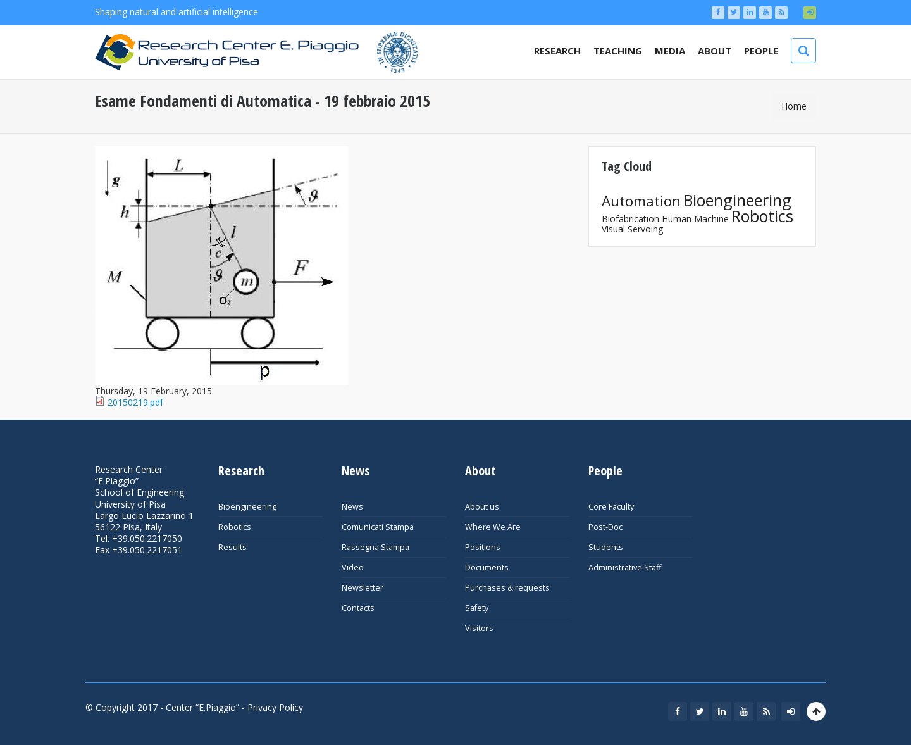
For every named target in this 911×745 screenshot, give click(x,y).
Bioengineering (737, 200)
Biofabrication (630, 219)
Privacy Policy (275, 707)
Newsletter (362, 587)
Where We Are (493, 527)
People (761, 50)
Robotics (762, 216)
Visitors (479, 628)
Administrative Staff (624, 567)
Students (605, 547)
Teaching (617, 50)
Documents (487, 567)
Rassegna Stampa (375, 547)
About (714, 50)
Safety (476, 608)
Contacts (358, 608)
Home (794, 106)
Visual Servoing (632, 229)
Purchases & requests (507, 587)
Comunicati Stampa (378, 527)
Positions (482, 547)
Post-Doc (605, 527)
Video (353, 567)
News (352, 506)
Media (670, 50)
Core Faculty (611, 506)
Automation (641, 201)
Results (232, 547)
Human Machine (695, 219)
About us (482, 506)
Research (557, 50)
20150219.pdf (135, 402)
